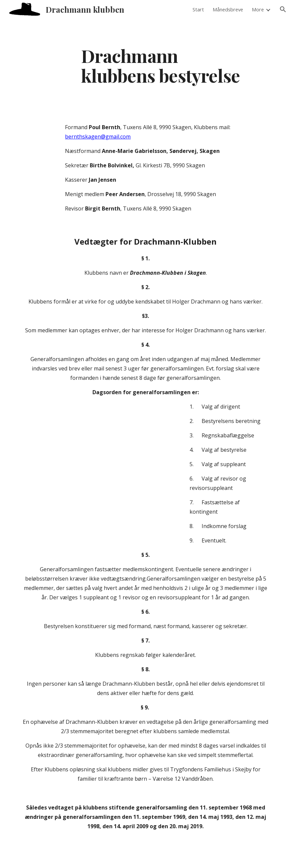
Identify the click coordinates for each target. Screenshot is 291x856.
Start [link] (198, 9)
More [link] (258, 9)
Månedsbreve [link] (228, 9)
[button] (283, 9)
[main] (167, 65)
